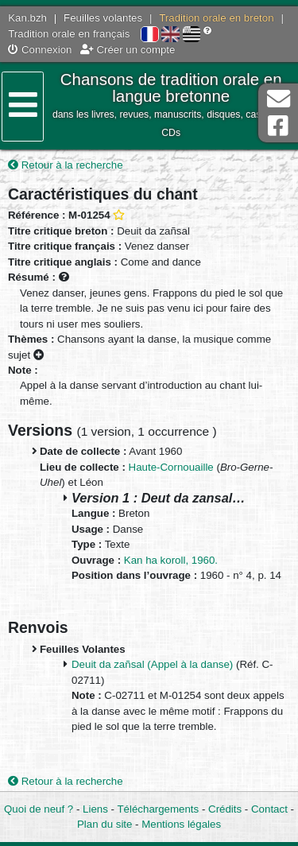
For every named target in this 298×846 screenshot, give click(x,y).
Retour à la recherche (65, 165)
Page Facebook (278, 126)
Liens (95, 809)
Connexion (40, 50)
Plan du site (104, 824)
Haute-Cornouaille (171, 467)
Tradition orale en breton (216, 18)
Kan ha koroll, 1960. (171, 560)
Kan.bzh (27, 18)
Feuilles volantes (103, 18)
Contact (269, 809)
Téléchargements (158, 809)
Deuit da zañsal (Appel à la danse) (152, 664)
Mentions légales (181, 824)
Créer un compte (128, 50)
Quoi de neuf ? (38, 809)
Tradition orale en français (69, 34)
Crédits (225, 809)
